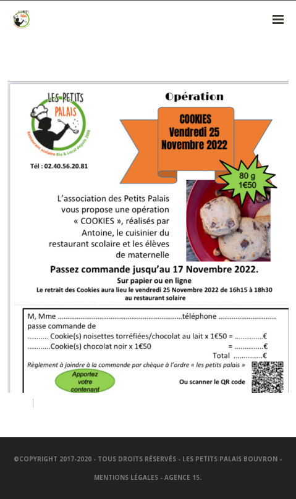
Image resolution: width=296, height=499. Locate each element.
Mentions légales (126, 477)
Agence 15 (182, 477)
